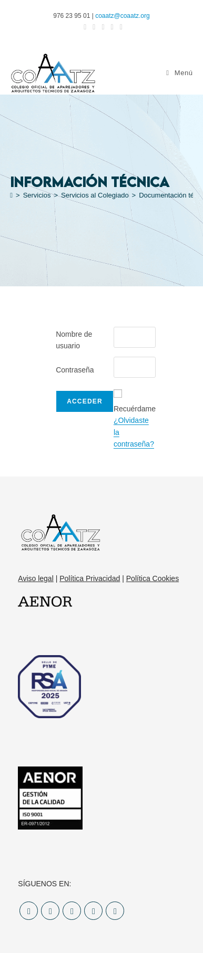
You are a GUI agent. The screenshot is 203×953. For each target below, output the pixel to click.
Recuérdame (135, 409)
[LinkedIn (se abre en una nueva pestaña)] (115, 27)
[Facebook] (50, 911)
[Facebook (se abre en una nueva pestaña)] (90, 27)
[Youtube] (115, 911)
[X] (28, 911)
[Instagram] (72, 911)
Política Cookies (152, 578)
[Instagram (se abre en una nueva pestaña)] (103, 27)
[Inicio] (13, 195)
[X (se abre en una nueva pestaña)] (76, 27)
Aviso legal (35, 578)
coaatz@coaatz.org (122, 15)
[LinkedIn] (93, 911)
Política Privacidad (89, 578)
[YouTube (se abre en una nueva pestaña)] (128, 27)
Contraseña (75, 370)
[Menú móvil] (178, 73)
